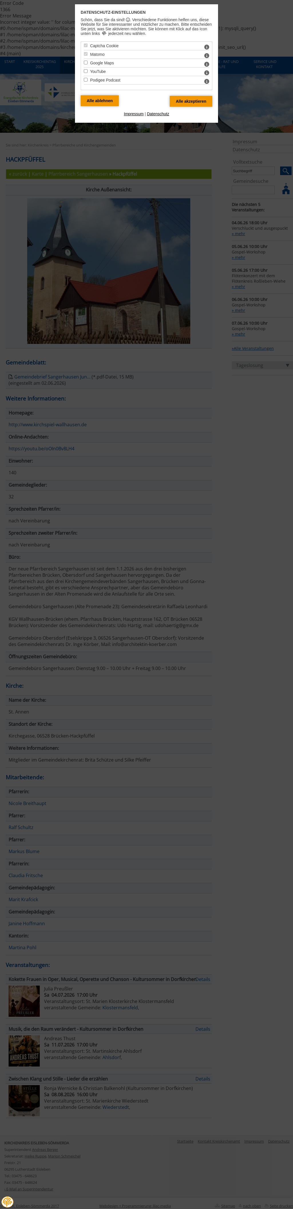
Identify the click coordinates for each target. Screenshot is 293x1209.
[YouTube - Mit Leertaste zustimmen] (86, 71)
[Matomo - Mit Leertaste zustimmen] (86, 54)
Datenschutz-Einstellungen (113, 12)
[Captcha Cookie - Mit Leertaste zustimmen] (86, 45)
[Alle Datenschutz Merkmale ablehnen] (100, 100)
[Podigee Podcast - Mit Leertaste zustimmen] (86, 80)
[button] (7, 1202)
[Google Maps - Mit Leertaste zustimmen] (86, 62)
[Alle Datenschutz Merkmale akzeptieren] (191, 101)
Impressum (134, 114)
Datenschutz (158, 114)
